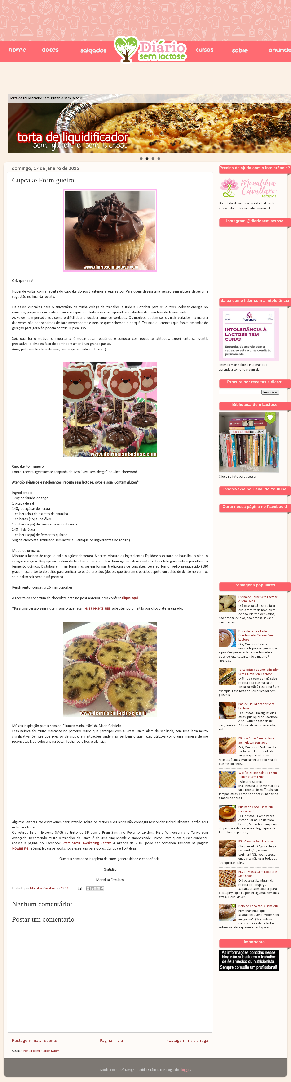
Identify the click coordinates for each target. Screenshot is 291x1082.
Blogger (185, 1070)
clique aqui (130, 598)
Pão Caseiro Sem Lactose (255, 841)
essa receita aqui (97, 609)
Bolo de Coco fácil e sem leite (258, 906)
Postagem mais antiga (187, 1040)
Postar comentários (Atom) (42, 1051)
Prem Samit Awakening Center (86, 843)
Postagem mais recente (34, 1040)
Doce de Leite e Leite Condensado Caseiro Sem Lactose (256, 636)
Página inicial (112, 1040)
